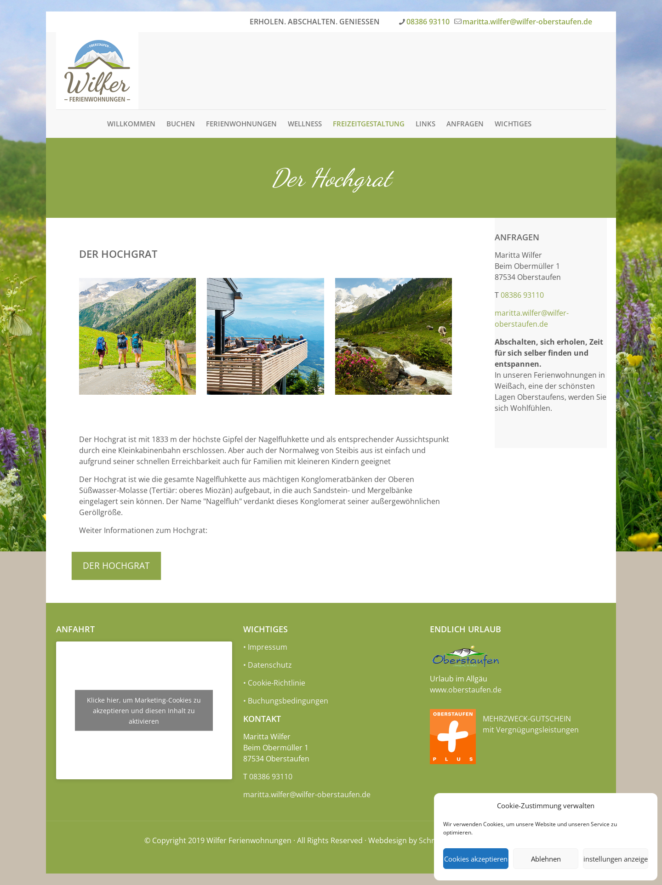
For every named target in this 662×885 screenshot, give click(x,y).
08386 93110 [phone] (428, 22)
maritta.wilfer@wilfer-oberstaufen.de (307, 794)
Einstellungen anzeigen (615, 858)
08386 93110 (522, 295)
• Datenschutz (267, 665)
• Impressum (265, 647)
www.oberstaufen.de (466, 690)
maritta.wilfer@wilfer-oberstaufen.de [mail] (527, 22)
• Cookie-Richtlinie (274, 683)
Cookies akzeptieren (476, 858)
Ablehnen (546, 858)
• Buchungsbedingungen (285, 701)
